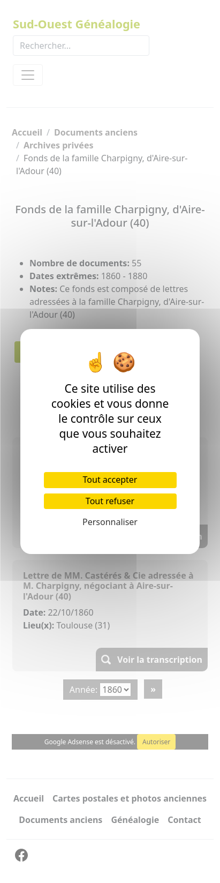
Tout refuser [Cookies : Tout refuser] (110, 501)
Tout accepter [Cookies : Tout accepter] (110, 479)
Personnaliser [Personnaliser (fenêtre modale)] (110, 522)
